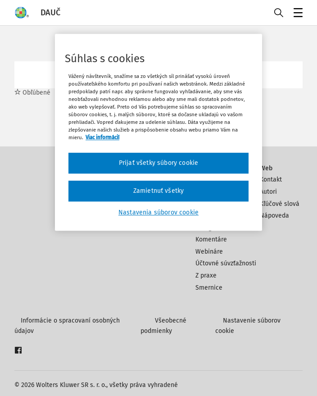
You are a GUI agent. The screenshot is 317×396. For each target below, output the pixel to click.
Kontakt (271, 179)
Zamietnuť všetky (158, 191)
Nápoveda (274, 215)
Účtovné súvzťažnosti (225, 263)
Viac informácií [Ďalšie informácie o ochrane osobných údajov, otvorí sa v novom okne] (102, 138)
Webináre (209, 251)
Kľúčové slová (279, 204)
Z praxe (206, 275)
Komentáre (211, 239)
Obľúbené (32, 92)
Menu (296, 13)
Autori (268, 192)
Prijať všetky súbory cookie (158, 163)
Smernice (208, 287)
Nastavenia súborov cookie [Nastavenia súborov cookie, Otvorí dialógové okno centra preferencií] (158, 212)
